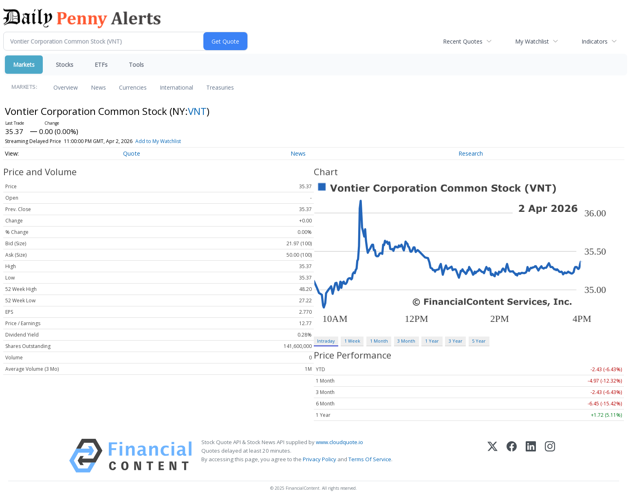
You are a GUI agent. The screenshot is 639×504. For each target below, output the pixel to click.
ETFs (101, 64)
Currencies (133, 87)
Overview (65, 87)
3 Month (406, 341)
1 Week (352, 341)
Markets (24, 64)
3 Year (456, 341)
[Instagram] (550, 455)
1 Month (379, 341)
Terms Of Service (369, 459)
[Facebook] (511, 455)
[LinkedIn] (530, 455)
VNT (197, 111)
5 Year (479, 341)
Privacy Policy (319, 459)
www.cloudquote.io (339, 442)
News (98, 87)
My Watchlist (532, 41)
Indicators (595, 41)
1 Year (432, 341)
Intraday (326, 341)
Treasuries (220, 87)
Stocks (64, 64)
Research (470, 153)
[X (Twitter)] (492, 455)
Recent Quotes (463, 41)
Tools (136, 64)
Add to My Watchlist (170, 141)
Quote (131, 153)
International (176, 87)
